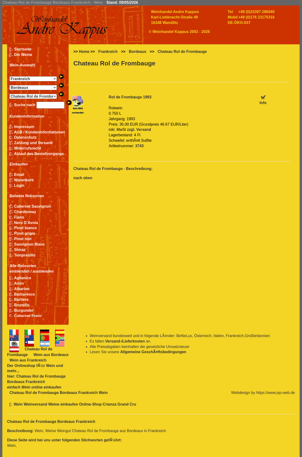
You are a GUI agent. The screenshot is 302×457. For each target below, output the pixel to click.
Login (19, 185)
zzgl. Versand (139, 130)
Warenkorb (24, 180)
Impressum (24, 127)
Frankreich (108, 52)
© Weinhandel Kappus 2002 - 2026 (179, 32)
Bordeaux (138, 52)
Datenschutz (25, 137)
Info (263, 103)
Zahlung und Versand (33, 143)
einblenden (19, 271)
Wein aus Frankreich (27, 360)
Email (19, 175)
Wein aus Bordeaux (51, 355)
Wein (50, 366)
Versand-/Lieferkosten (125, 341)
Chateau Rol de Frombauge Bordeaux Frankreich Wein (58, 393)
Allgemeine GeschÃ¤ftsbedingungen (153, 352)
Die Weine (23, 55)
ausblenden (43, 271)
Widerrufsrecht (27, 148)
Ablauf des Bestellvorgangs (39, 154)
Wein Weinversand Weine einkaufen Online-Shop (58, 404)
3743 (139, 146)
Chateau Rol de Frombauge (182, 52)
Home (84, 52)
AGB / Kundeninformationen (39, 132)
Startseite (22, 49)
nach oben (82, 178)
